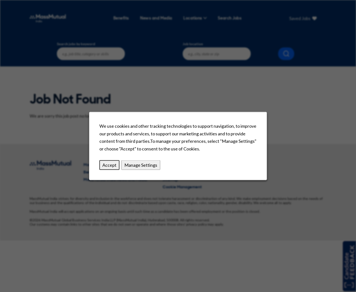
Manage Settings (140, 165)
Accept (109, 165)
